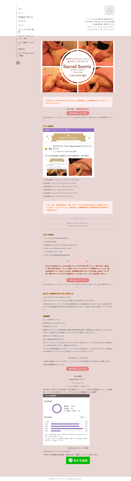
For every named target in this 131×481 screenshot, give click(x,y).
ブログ (20, 25)
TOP (20, 9)
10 (92, 90)
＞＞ (87, 223)
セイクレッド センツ (60, 479)
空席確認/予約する (25, 17)
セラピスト (22, 21)
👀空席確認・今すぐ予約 (77, 113)
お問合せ (21, 49)
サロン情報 (78, 376)
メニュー (21, 13)
